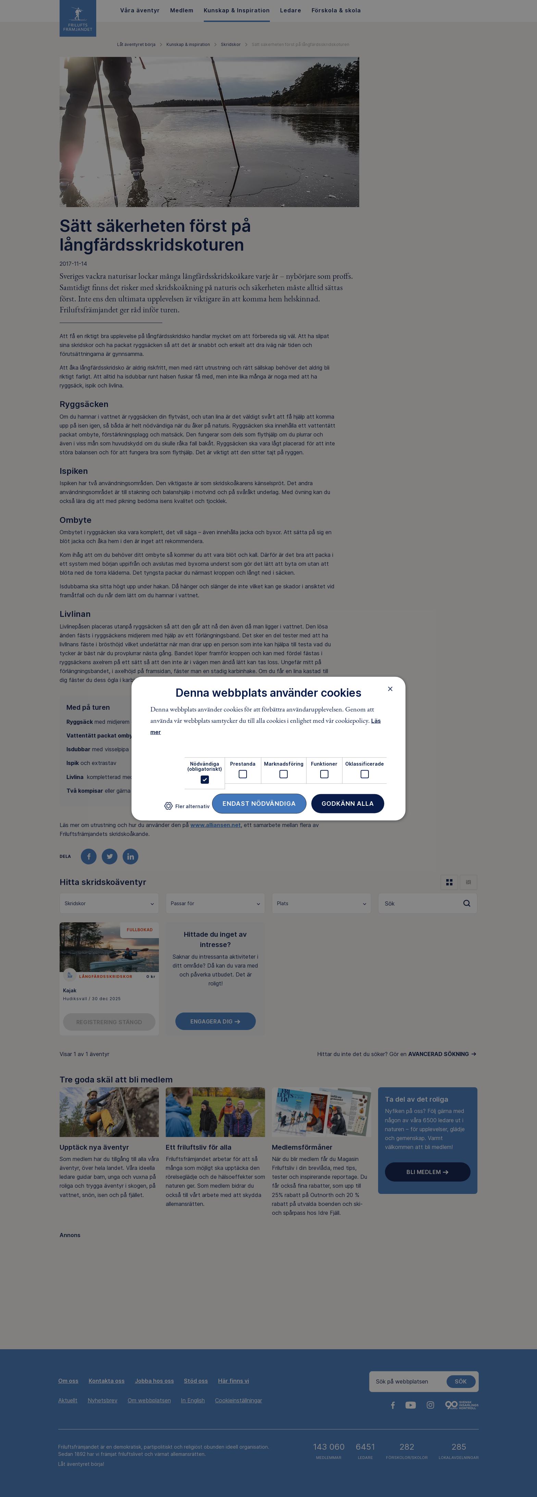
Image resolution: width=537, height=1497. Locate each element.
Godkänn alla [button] (348, 803)
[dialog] (268, 749)
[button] (187, 808)
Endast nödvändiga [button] (259, 803)
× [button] (390, 688)
